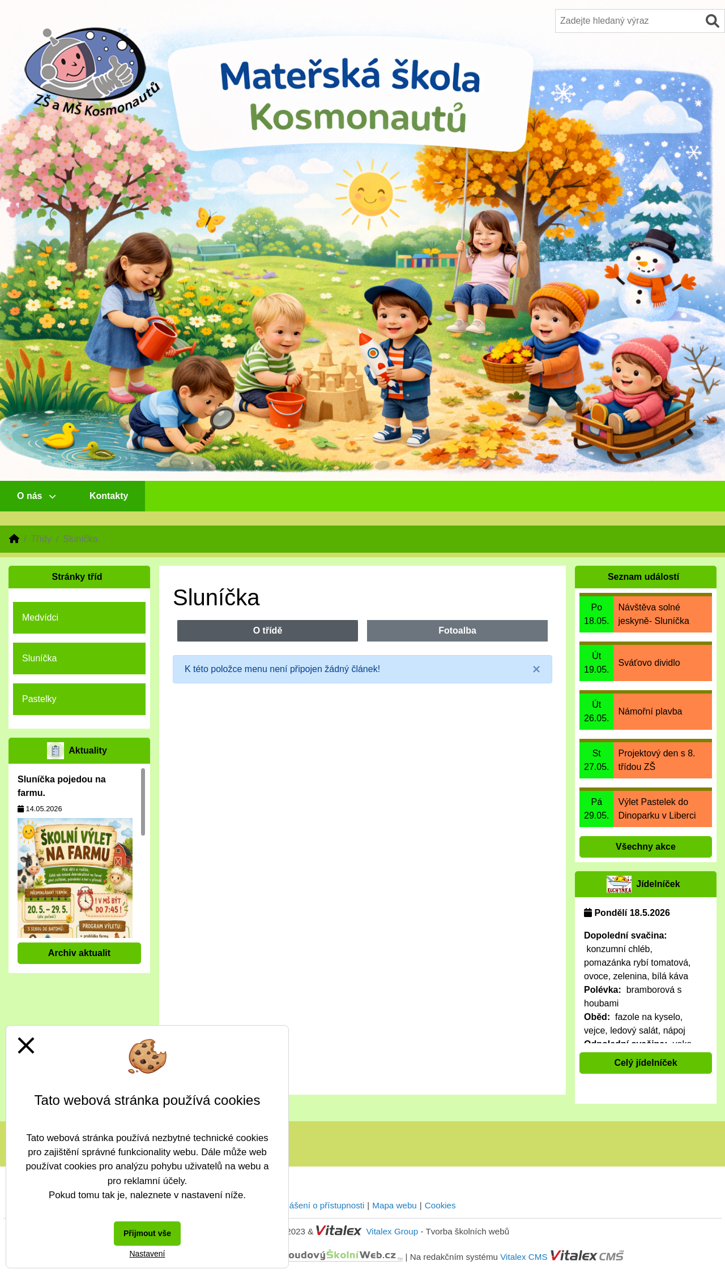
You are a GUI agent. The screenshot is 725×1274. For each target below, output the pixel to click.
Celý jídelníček (645, 1063)
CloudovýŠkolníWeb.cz (292, 1256)
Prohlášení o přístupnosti (316, 1205)
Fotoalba (457, 630)
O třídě (268, 630)
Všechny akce (646, 846)
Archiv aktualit (79, 953)
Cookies (440, 1205)
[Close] (536, 669)
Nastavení (147, 1253)
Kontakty (108, 496)
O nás (36, 496)
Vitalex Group (392, 1231)
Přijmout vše (147, 1233)
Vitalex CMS (523, 1256)
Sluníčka (39, 658)
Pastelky (39, 699)
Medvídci (40, 617)
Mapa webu (394, 1205)
